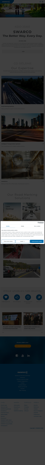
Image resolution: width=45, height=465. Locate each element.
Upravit (22, 241)
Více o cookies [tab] (37, 226)
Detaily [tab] (22, 226)
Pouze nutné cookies (8, 241)
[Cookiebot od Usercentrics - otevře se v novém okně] (38, 223)
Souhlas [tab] (8, 226)
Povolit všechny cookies (37, 241)
